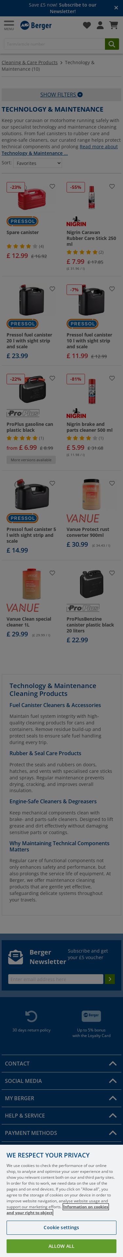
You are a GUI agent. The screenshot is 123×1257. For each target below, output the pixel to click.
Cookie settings (61, 1235)
